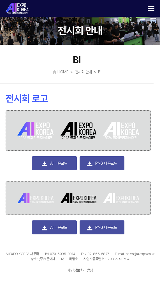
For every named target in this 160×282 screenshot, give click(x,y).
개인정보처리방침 (80, 270)
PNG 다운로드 (102, 164)
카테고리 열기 (151, 8)
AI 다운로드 (54, 164)
